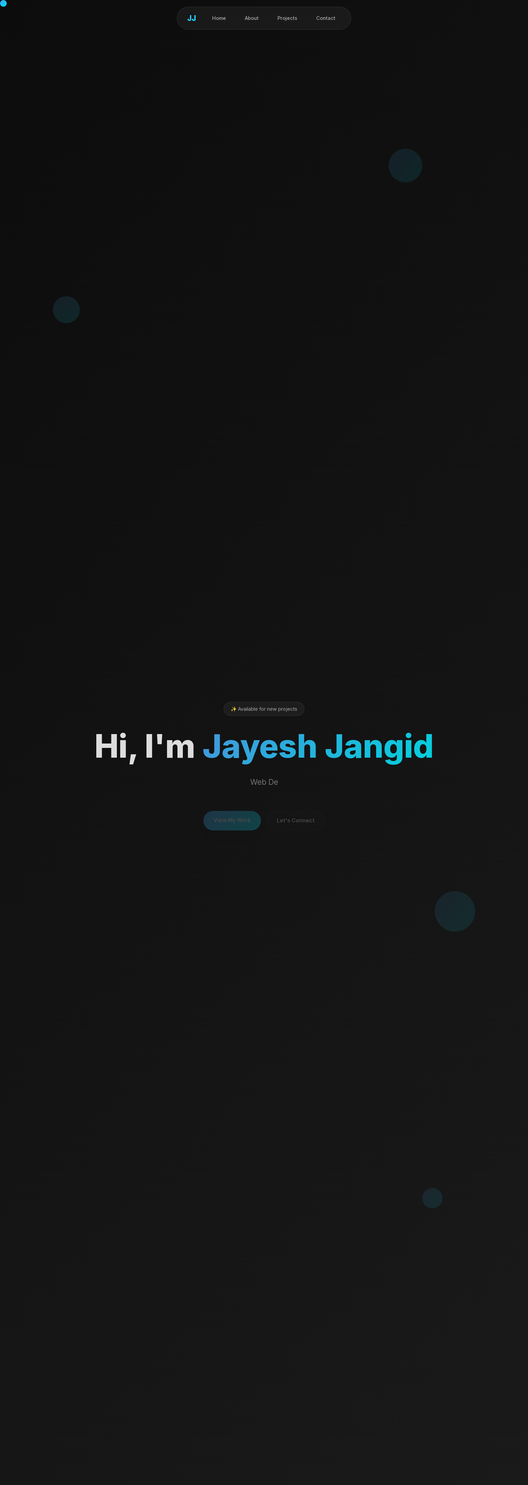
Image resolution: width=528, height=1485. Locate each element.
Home (219, 18)
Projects (287, 18)
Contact (325, 18)
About (252, 18)
